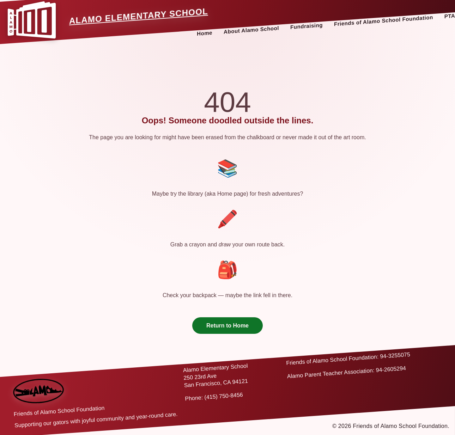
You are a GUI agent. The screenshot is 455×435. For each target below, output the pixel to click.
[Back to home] (38, 391)
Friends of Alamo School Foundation (383, 20)
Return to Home (227, 326)
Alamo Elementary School (138, 16)
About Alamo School (251, 30)
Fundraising (306, 26)
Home (204, 33)
